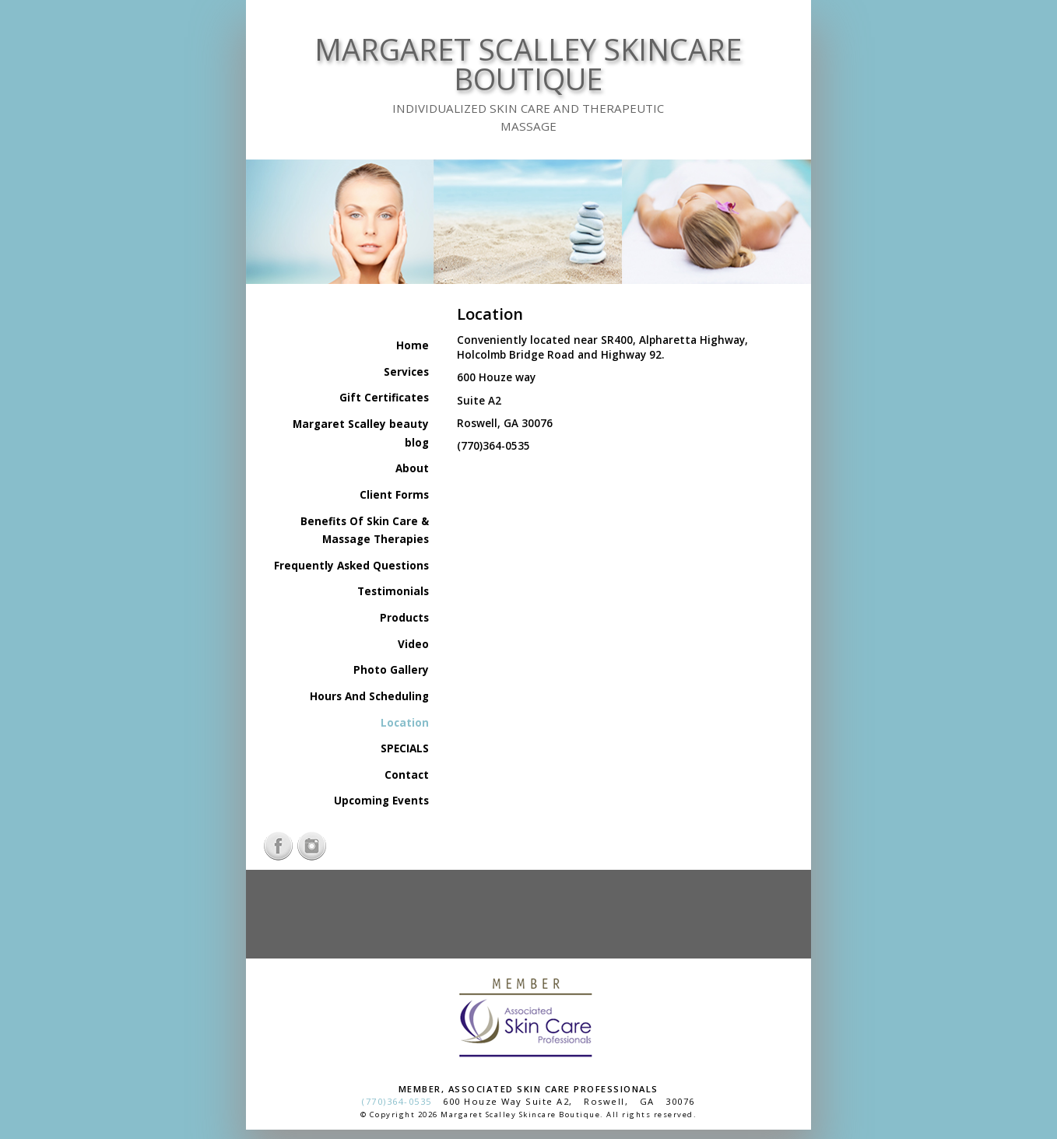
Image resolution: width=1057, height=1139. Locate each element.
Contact (407, 775)
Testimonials (393, 591)
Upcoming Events (381, 801)
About (412, 468)
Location (405, 723)
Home (412, 345)
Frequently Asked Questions (351, 566)
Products (404, 618)
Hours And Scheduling (369, 696)
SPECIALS (405, 748)
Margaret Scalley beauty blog (361, 433)
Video (413, 644)
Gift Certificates (384, 398)
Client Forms (394, 495)
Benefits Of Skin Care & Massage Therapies (364, 530)
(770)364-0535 (397, 1101)
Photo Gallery (391, 670)
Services (406, 372)
